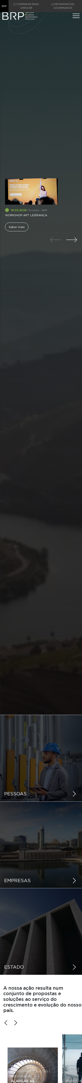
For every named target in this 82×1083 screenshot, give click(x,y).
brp (4, 6)
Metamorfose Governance (62, 6)
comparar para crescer (26, 6)
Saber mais (17, 227)
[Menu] (76, 16)
